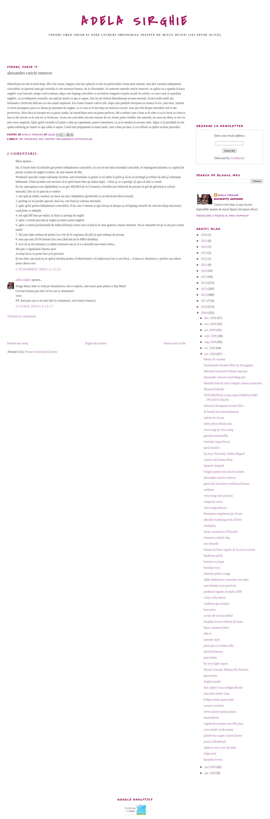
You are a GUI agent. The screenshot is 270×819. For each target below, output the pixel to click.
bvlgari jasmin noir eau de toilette (224, 471)
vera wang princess (215, 507)
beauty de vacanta (214, 359)
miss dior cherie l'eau (216, 693)
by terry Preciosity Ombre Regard (224, 453)
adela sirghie (23, 279)
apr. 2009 (211, 773)
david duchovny (213, 651)
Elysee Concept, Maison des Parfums (226, 669)
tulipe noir (210, 753)
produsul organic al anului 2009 (223, 591)
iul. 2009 (210, 348)
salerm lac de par (214, 417)
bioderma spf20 (213, 555)
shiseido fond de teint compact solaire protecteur (233, 383)
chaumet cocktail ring (217, 537)
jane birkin (210, 657)
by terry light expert (216, 663)
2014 (204, 282)
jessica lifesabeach (215, 741)
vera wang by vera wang (218, 429)
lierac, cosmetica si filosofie (220, 531)
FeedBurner (238, 158)
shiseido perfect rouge (217, 573)
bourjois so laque (214, 561)
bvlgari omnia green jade (219, 699)
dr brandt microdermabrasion (221, 411)
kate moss (210, 609)
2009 (204, 312)
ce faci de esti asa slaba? (218, 615)
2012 (204, 294)
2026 (204, 234)
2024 (204, 246)
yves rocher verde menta (218, 729)
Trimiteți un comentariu (21, 316)
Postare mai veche (174, 343)
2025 (204, 240)
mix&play (210, 525)
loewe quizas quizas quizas (220, 711)
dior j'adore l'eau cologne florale (223, 687)
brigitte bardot (212, 681)
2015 (204, 276)
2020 (204, 270)
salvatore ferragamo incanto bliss (224, 405)
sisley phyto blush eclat (218, 423)
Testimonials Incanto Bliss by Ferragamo (228, 365)
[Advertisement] (135, 51)
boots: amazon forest (216, 627)
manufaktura (211, 717)
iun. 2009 (211, 354)
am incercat (28, 139)
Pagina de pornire (95, 343)
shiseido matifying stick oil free (223, 519)
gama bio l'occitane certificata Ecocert (227, 483)
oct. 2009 (211, 330)
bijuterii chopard (214, 465)
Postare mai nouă (17, 343)
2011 (204, 300)
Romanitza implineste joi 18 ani (223, 513)
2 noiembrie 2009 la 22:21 (38, 269)
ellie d (207, 633)
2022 (204, 258)
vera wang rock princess (218, 495)
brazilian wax (212, 567)
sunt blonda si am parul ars (220, 585)
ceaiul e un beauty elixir (218, 459)
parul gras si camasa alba (219, 645)
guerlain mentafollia (216, 435)
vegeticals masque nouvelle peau (223, 723)
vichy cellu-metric (215, 597)
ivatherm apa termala (216, 603)
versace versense (214, 705)
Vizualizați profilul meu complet (222, 215)
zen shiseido (211, 543)
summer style (212, 639)
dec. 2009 (211, 318)
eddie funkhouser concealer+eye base (226, 579)
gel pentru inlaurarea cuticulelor (65, 139)
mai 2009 (211, 767)
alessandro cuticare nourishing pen (224, 377)
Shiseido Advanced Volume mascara (226, 371)
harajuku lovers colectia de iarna (223, 621)
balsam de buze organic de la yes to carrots (229, 549)
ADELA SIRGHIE (135, 21)
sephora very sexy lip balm (220, 747)
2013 (204, 288)
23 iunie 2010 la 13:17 (34, 306)
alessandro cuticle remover (220, 477)
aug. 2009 (211, 342)
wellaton (209, 489)
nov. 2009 (211, 324)
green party (210, 675)
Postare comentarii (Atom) (41, 351)
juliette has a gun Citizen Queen (223, 735)
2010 (204, 306)
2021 (204, 264)
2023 (204, 252)
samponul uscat (213, 501)
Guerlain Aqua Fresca (217, 441)
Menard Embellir (214, 389)
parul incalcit (212, 447)
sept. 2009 (211, 336)
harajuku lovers (213, 759)
